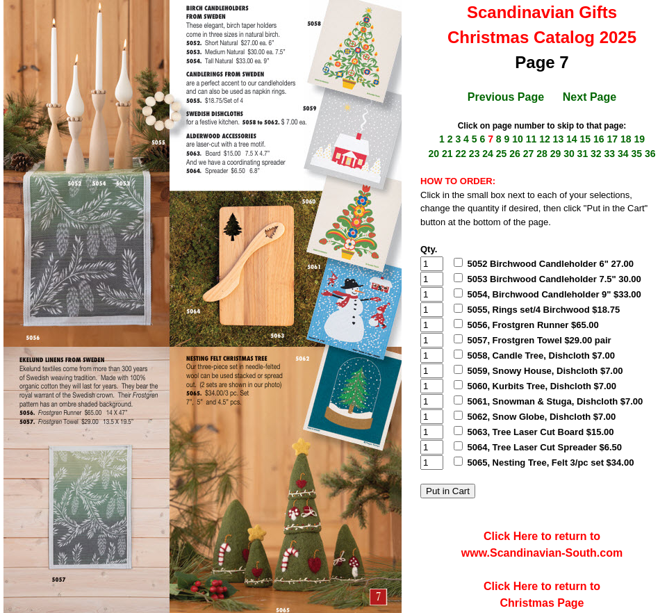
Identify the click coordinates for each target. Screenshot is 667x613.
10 (517, 139)
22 (460, 153)
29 (555, 153)
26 (514, 153)
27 (528, 153)
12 (544, 139)
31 (582, 153)
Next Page (589, 97)
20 (433, 153)
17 (612, 139)
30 (569, 153)
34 (623, 153)
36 (650, 153)
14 (571, 139)
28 (541, 153)
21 (447, 153)
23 (474, 153)
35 (636, 153)
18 (626, 139)
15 (585, 139)
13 (558, 139)
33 (610, 153)
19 (639, 139)
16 (598, 139)
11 (531, 139)
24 (487, 153)
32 (596, 153)
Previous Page (506, 97)
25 (501, 153)
